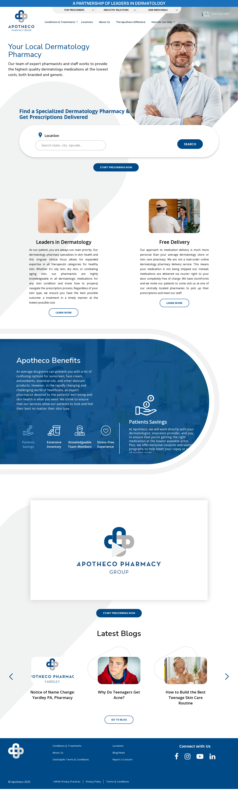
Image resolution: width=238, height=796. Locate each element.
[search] (70, 145)
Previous (11, 679)
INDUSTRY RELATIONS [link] (116, 9)
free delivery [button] (220, 14)
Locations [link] (87, 22)
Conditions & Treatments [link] (60, 22)
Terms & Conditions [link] (122, 789)
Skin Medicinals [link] (158, 9)
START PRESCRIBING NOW (116, 168)
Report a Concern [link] (123, 766)
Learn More (63, 314)
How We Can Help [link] (162, 22)
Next (227, 679)
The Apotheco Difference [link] (131, 22)
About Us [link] (104, 22)
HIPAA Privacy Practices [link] (67, 789)
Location (52, 135)
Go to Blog (119, 726)
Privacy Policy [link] (96, 789)
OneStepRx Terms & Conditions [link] (73, 766)
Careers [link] (183, 22)
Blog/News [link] (119, 759)
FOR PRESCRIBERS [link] (74, 9)
